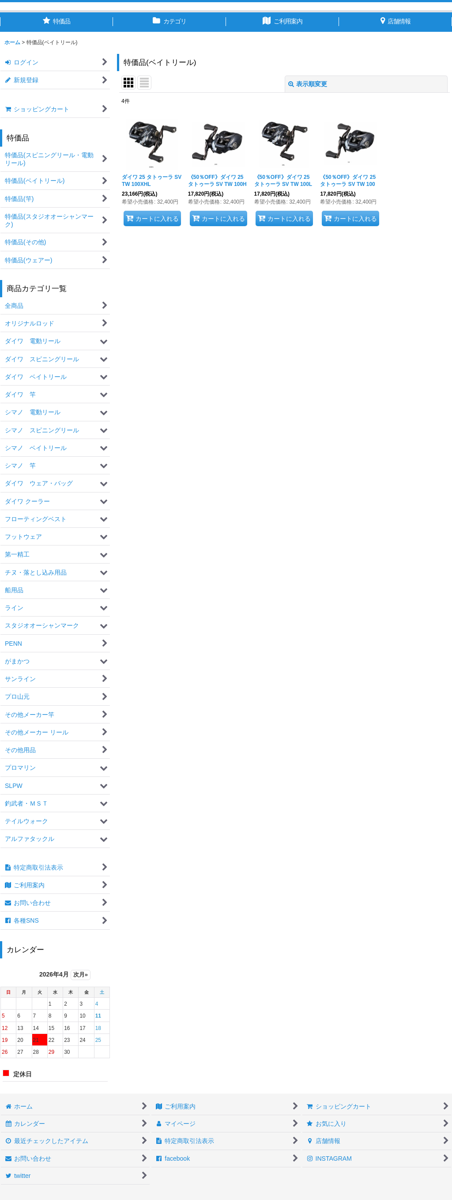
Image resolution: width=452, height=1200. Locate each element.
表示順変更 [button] (307, 83)
